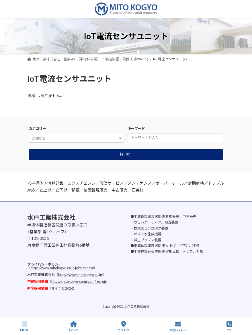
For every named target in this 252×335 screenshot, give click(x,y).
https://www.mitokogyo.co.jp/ (80, 274)
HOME (73, 326)
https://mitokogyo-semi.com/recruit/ (79, 281)
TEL (229, 326)
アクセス (123, 326)
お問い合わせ (178, 326)
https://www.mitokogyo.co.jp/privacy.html (62, 267)
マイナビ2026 (62, 288)
